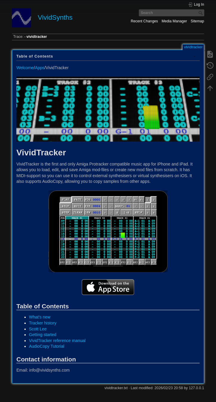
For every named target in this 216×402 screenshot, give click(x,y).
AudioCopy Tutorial (46, 346)
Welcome (25, 67)
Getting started (42, 334)
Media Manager (174, 21)
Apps (39, 67)
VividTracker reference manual (57, 340)
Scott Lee (38, 329)
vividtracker (37, 37)
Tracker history (42, 323)
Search (201, 13)
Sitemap (197, 21)
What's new (39, 317)
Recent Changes (144, 21)
